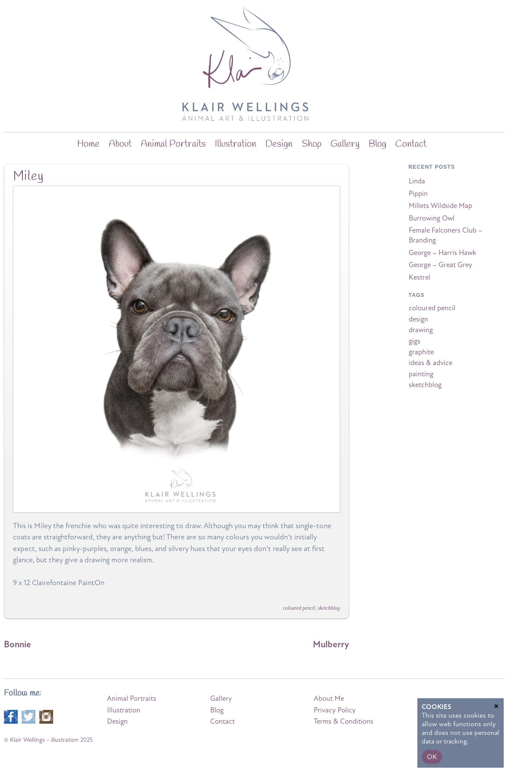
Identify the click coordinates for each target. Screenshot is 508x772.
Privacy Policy (335, 710)
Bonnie (17, 644)
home (88, 144)
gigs (414, 341)
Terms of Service (472, 722)
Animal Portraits (173, 144)
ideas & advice (430, 363)
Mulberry (331, 644)
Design (279, 144)
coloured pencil (299, 608)
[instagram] (46, 716)
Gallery (345, 144)
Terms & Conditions (343, 721)
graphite (421, 352)
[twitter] (28, 716)
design (418, 319)
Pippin (418, 193)
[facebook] (11, 716)
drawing (421, 330)
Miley (28, 176)
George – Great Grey (440, 265)
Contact (410, 144)
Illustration (235, 144)
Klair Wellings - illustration (44, 740)
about (120, 144)
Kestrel (419, 277)
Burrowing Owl (431, 218)
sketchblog (329, 608)
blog (377, 144)
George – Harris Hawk (442, 253)
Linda (417, 181)
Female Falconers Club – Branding (446, 235)
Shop (312, 144)
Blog (217, 710)
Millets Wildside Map (440, 206)
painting (421, 374)
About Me (329, 698)
